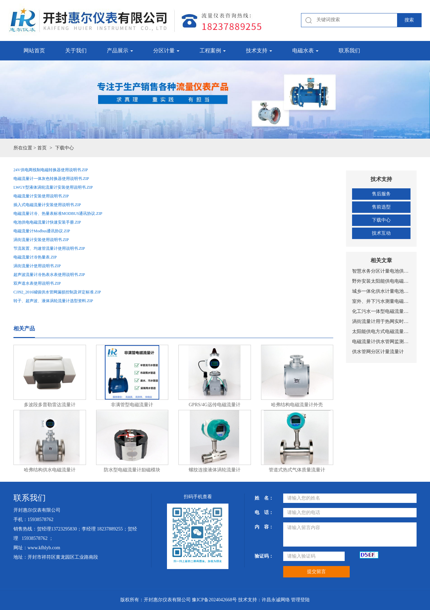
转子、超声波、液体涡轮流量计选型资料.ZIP (53, 300)
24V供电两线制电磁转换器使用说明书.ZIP (50, 170)
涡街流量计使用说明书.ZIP (37, 266)
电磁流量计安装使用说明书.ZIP (41, 196)
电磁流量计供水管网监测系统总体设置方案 (381, 341)
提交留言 (316, 571)
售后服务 (381, 193)
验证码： (264, 556)
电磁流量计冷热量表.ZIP (35, 257)
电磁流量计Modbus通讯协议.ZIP (41, 231)
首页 (42, 147)
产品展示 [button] (120, 50)
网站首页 (34, 50)
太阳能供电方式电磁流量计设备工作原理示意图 (381, 331)
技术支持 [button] (259, 50)
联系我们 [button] (349, 50)
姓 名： (264, 498)
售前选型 (381, 206)
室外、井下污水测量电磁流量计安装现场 (381, 301)
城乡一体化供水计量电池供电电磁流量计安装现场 (381, 291)
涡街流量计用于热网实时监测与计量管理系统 (381, 321)
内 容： (264, 526)
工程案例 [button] (213, 50)
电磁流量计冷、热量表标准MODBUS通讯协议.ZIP (57, 213)
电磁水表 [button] (305, 50)
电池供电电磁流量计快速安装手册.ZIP (47, 222)
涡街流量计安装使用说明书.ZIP (41, 239)
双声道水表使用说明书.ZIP (37, 283)
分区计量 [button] (166, 50)
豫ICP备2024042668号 (214, 599)
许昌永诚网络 (276, 599)
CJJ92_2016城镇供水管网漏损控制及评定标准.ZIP (57, 292)
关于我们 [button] (76, 50)
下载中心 (381, 220)
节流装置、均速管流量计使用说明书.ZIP (49, 248)
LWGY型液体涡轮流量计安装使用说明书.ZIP (53, 187)
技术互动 (381, 233)
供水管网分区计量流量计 (378, 351)
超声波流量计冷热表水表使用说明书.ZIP (49, 274)
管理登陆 (300, 599)
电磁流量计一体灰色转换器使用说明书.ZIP (51, 178)
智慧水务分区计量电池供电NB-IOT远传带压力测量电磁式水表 (381, 271)
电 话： (264, 512)
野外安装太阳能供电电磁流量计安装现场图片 (381, 281)
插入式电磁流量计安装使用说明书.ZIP (47, 204)
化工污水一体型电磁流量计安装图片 (381, 311)
